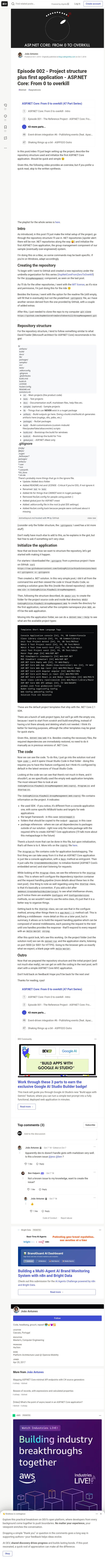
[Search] (13, 3)
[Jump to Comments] (5, 117)
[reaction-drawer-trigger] (5, 106)
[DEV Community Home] (4, 4)
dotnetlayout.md (27, 518)
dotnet (22, 90)
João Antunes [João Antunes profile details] (32, 1147)
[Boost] (5, 138)
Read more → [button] (26, 1106)
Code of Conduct (50, 1218)
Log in (77, 3)
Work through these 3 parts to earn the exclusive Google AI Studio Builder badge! (52, 1084)
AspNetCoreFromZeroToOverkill (75, 274)
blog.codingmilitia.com (67, 57)
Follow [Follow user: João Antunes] (57, 1318)
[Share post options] (5, 148)
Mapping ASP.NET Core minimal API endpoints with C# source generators (57, 1381)
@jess (52, 1156)
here (57, 222)
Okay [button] (7, 1553)
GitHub (55, 518)
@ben (59, 1156)
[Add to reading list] (5, 128)
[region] (57, 429)
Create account (93, 3)
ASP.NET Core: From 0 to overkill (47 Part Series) (52, 103)
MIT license (78, 284)
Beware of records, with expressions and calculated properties (57, 1393)
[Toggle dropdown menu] (95, 1039)
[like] (28, 1164)
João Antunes (31, 54)
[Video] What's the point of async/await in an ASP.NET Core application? (57, 1404)
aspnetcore (34, 90)
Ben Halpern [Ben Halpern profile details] (36, 1173)
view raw (92, 518)
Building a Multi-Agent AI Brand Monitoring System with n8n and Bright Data (54, 1273)
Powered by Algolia (60, 4)
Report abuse (66, 1218)
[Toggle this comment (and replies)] (20, 1153)
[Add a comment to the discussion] (60, 1135)
